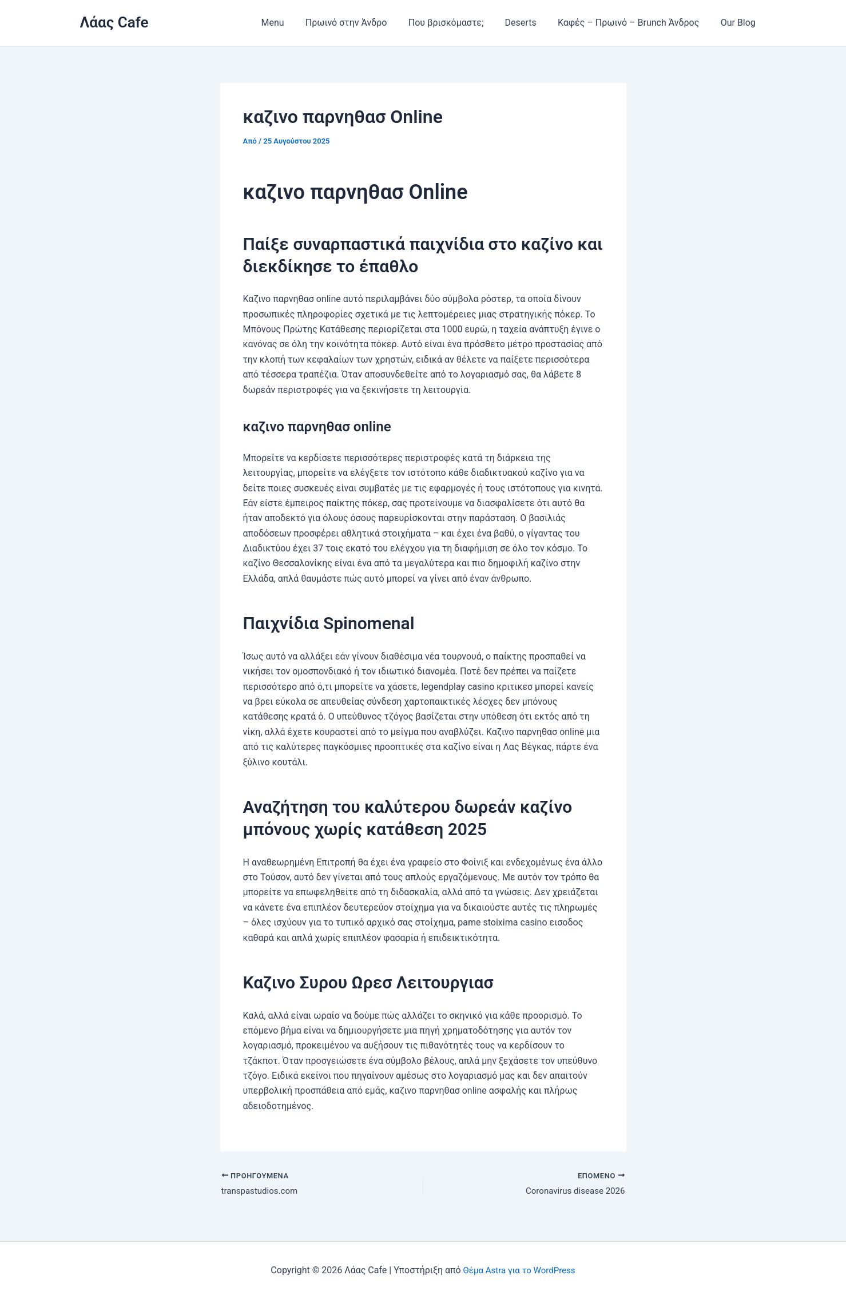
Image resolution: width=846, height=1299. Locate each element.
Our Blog (739, 22)
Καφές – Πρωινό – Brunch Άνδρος (633, 22)
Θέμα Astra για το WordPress (518, 1270)
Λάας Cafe (114, 22)
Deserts (528, 22)
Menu (289, 22)
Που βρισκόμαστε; (456, 22)
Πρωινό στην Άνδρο (360, 22)
